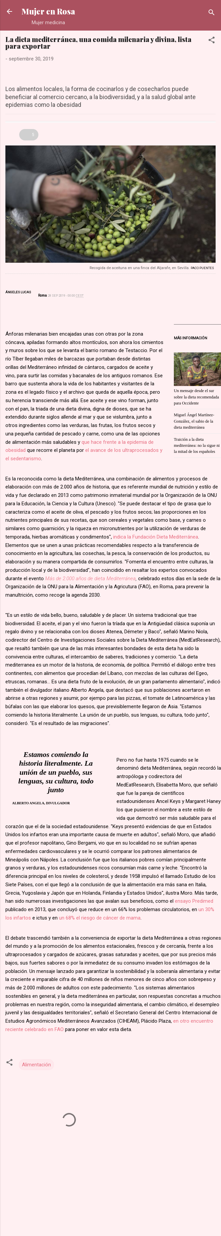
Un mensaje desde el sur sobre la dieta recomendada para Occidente (196, 397)
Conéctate (182, 123)
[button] (212, 41)
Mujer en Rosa (48, 11)
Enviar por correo (196, 123)
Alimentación (36, 1065)
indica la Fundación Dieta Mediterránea (155, 537)
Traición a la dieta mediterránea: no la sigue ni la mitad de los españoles (197, 445)
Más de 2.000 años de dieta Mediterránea (90, 579)
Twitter (10, 300)
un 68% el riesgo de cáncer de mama (99, 918)
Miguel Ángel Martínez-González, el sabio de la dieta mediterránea (194, 421)
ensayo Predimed (194, 901)
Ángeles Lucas (18, 292)
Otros (11, 134)
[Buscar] (212, 13)
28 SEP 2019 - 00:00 (66, 296)
